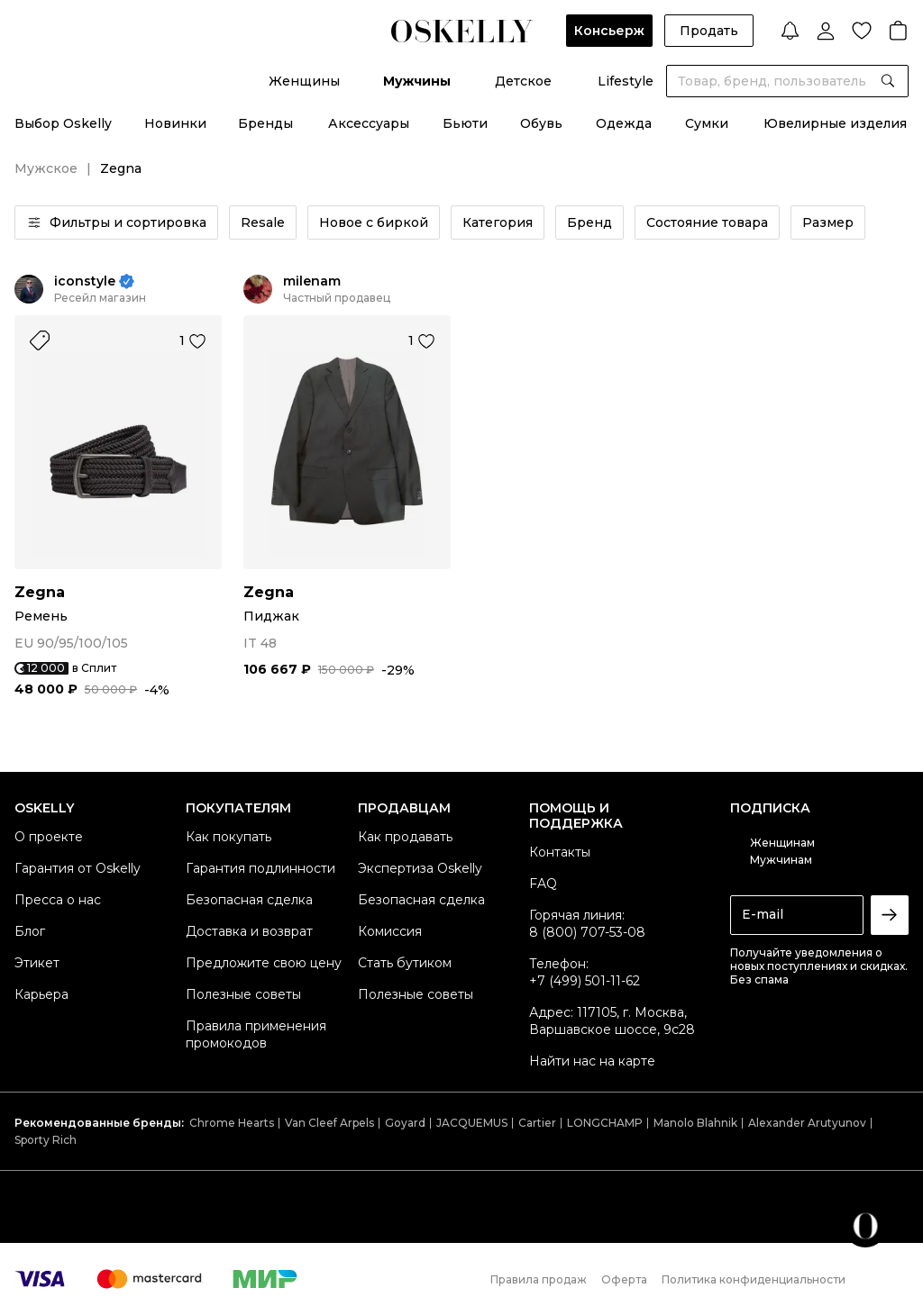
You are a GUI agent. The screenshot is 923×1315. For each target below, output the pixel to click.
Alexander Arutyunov (807, 1122)
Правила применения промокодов (256, 1034)
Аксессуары (368, 123)
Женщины (304, 81)
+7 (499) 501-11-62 (584, 981)
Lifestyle (625, 81)
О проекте (48, 837)
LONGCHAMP (605, 1122)
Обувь (541, 123)
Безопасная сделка (249, 900)
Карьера (41, 994)
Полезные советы (243, 994)
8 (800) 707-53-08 (587, 932)
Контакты (559, 852)
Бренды (265, 123)
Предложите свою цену (264, 963)
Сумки (706, 123)
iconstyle (84, 281)
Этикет (36, 963)
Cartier (537, 1122)
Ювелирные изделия (835, 123)
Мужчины (417, 81)
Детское (523, 81)
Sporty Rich (45, 1140)
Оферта (624, 1279)
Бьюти (465, 123)
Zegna (39, 592)
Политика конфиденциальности (753, 1279)
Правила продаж (538, 1279)
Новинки (175, 123)
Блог (29, 931)
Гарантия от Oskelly (77, 868)
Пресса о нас (57, 900)
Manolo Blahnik (695, 1122)
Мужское (46, 168)
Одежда (624, 123)
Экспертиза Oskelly (420, 868)
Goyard (405, 1122)
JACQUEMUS (471, 1122)
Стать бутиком (405, 963)
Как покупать (228, 837)
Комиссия (390, 931)
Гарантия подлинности (260, 868)
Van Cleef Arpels (329, 1122)
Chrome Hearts (231, 1122)
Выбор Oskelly (63, 123)
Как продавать (405, 837)
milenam (312, 281)
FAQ (543, 883)
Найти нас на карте (592, 1061)
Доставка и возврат (249, 931)
